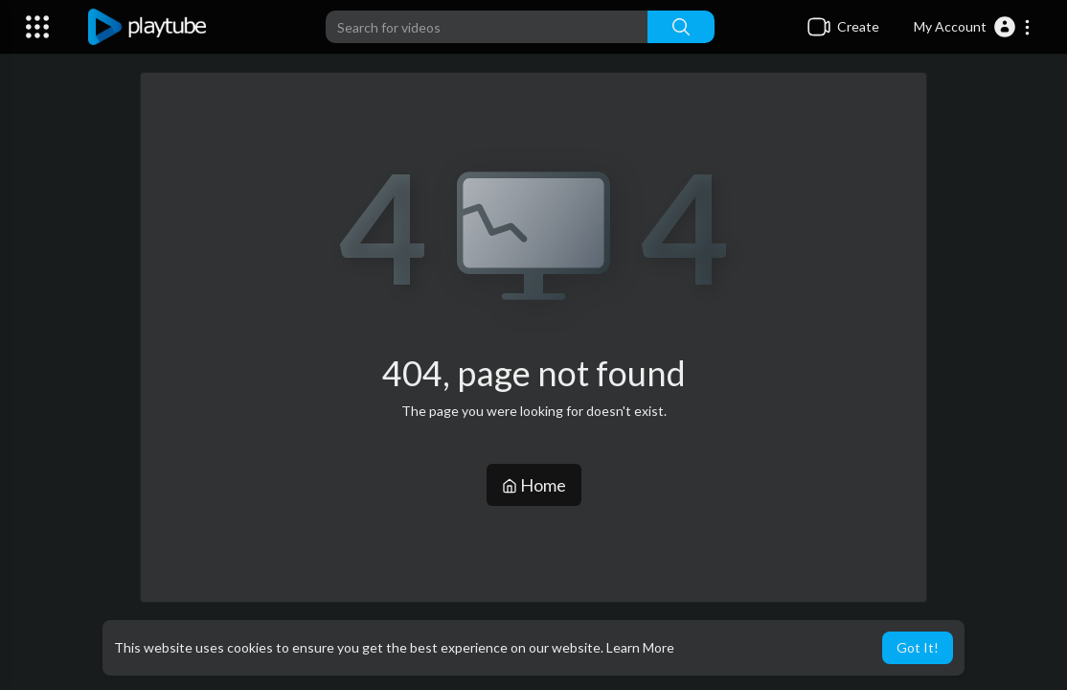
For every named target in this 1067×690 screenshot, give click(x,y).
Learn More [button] (640, 647)
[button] (972, 27)
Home (534, 484)
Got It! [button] (918, 647)
